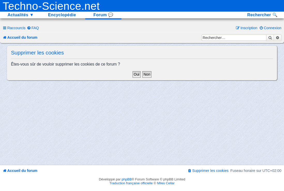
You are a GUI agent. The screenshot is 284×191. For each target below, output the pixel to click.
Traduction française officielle (131, 183)
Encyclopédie (62, 15)
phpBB (127, 179)
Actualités (20, 15)
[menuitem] (33, 28)
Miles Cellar (166, 183)
